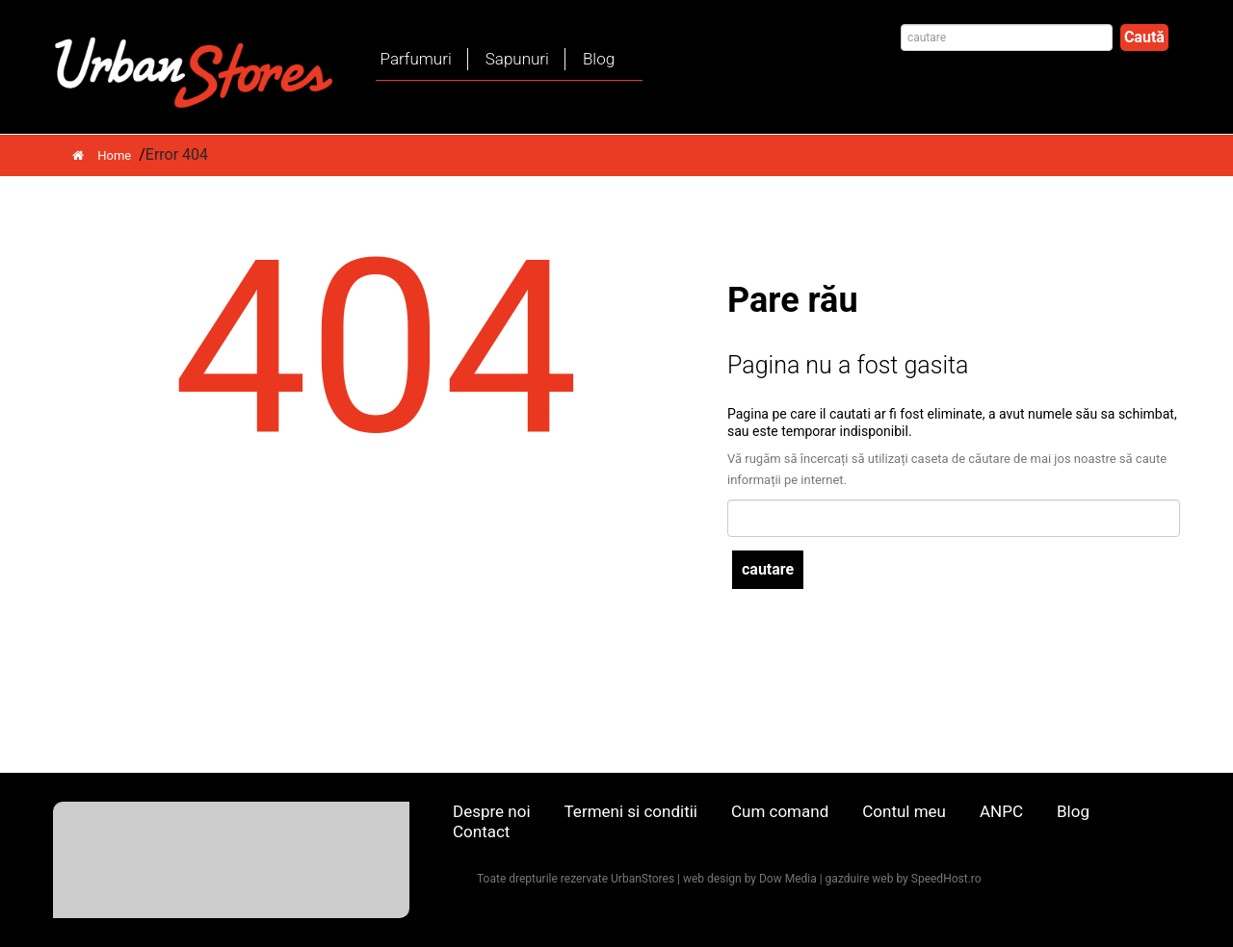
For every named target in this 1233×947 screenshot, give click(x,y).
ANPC (1001, 811)
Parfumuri (416, 58)
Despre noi (492, 811)
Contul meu (904, 811)
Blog (599, 58)
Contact (481, 831)
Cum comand (779, 811)
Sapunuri (517, 58)
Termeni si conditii (630, 811)
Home (101, 155)
